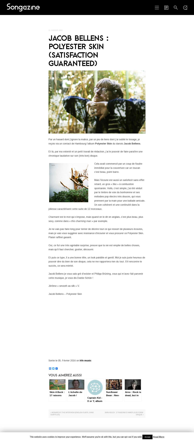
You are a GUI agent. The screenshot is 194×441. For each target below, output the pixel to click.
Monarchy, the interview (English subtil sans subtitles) (72, 414)
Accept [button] (147, 437)
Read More (158, 437)
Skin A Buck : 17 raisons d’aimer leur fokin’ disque (124, 414)
